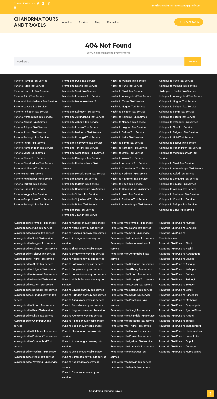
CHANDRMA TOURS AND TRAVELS (36, 22)
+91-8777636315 (189, 22)
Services (83, 22)
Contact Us (113, 22)
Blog (97, 22)
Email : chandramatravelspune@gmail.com (175, 5)
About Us (67, 22)
